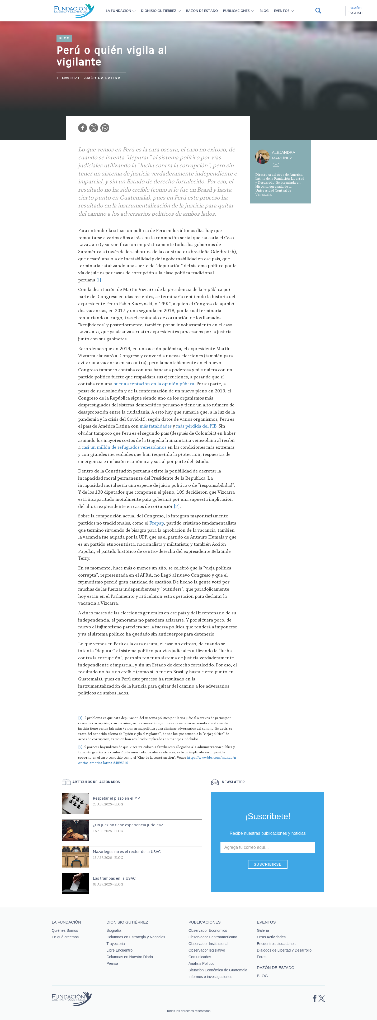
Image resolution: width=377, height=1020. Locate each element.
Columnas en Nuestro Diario (129, 957)
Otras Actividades (271, 937)
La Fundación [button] (118, 10)
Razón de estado (202, 10)
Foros (261, 957)
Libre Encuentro (119, 950)
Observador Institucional (208, 944)
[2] (80, 747)
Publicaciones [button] (236, 10)
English (354, 13)
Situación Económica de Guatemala (217, 970)
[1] (80, 718)
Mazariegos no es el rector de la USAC (127, 851)
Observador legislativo (206, 950)
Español (355, 8)
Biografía (113, 930)
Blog (264, 10)
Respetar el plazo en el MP (116, 798)
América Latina (102, 78)
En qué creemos (65, 937)
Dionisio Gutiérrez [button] (158, 10)
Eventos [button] (282, 10)
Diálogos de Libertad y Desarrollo (284, 950)
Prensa (112, 963)
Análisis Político (201, 963)
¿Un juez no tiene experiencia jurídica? (128, 825)
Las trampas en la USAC (114, 878)
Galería (263, 930)
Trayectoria (115, 944)
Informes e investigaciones (210, 977)
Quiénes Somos (65, 930)
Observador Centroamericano (212, 937)
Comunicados (199, 957)
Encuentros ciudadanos (276, 944)
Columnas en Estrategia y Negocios (135, 937)
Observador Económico (207, 930)
